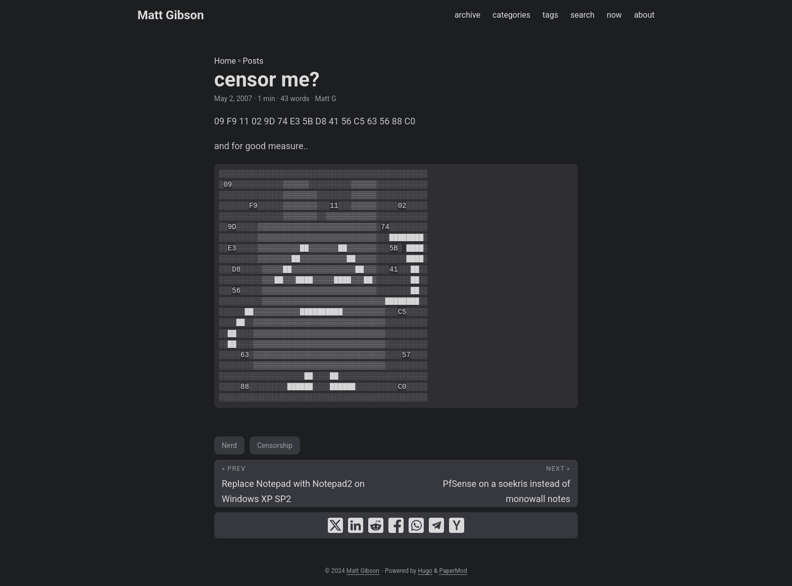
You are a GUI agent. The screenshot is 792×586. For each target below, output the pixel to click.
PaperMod (453, 570)
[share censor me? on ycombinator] (456, 525)
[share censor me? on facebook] (396, 525)
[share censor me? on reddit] (375, 525)
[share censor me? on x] (335, 525)
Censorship (274, 445)
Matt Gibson (170, 15)
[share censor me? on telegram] (436, 525)
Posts (253, 61)
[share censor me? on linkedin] (355, 525)
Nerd (229, 445)
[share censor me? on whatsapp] (416, 525)
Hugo (425, 570)
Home (225, 61)
